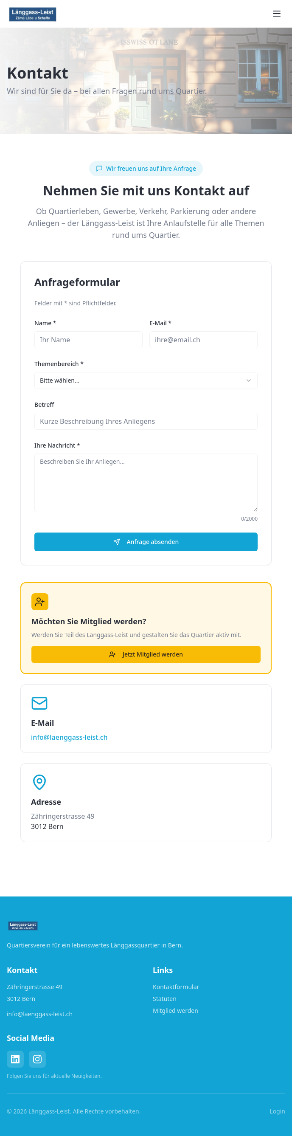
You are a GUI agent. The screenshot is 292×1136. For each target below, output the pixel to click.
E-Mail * (160, 323)
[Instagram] (37, 1059)
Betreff (44, 404)
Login (277, 1111)
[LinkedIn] (15, 1059)
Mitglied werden (175, 1010)
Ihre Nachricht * (57, 445)
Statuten (165, 999)
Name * (45, 323)
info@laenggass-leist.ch (69, 737)
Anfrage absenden (146, 542)
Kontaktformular (176, 987)
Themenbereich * (59, 364)
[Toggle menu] (276, 13)
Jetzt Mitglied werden (146, 654)
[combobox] (146, 380)
